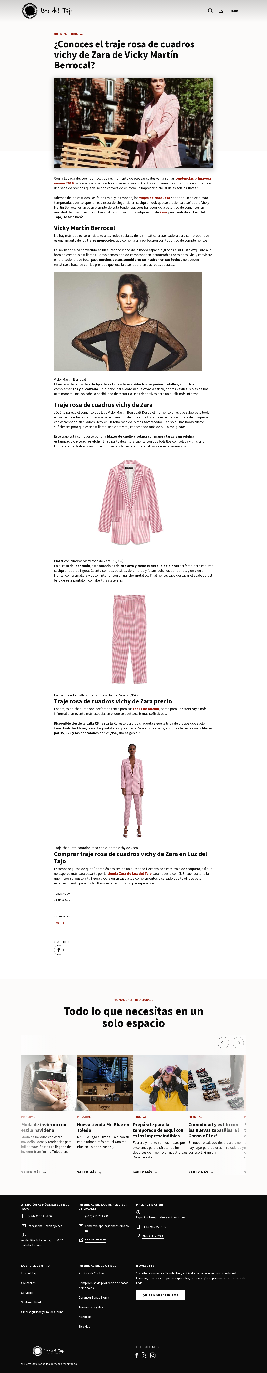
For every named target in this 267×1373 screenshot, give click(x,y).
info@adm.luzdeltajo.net (45, 1226)
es (221, 12)
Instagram (153, 1355)
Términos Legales (91, 1307)
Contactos (28, 1283)
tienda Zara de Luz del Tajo (129, 873)
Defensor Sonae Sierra (94, 1297)
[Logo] (75, 1351)
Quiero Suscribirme (160, 1295)
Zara (163, 212)
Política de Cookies (92, 1273)
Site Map (84, 1326)
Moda (60, 923)
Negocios (85, 1317)
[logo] (78, 12)
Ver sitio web (95, 1239)
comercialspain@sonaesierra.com (107, 1228)
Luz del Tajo (29, 1273)
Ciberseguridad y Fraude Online (42, 1312)
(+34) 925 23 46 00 (40, 1216)
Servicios (27, 1293)
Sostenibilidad (31, 1302)
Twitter (145, 1355)
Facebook (137, 1355)
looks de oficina (146, 708)
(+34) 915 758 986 (97, 1216)
